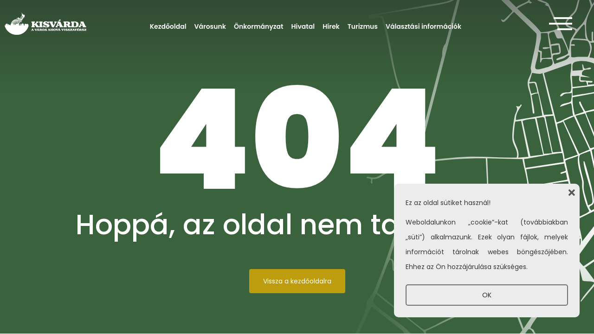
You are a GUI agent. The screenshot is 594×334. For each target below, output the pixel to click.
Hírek (331, 26)
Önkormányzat (259, 26)
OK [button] (486, 295)
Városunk (210, 26)
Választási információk (423, 26)
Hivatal (303, 26)
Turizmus (363, 26)
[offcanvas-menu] (560, 24)
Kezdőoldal (168, 26)
